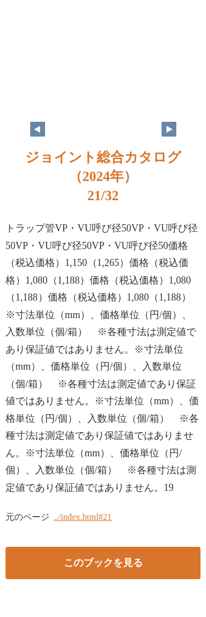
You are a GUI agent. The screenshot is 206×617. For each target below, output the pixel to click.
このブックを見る (103, 562)
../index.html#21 (83, 517)
